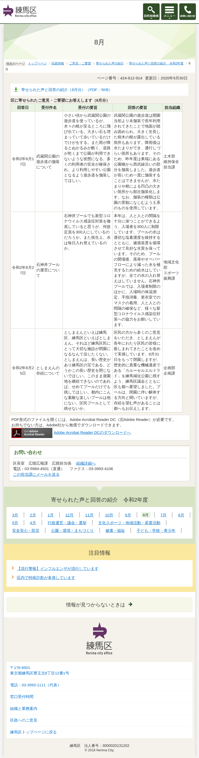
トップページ (37, 63)
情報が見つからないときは (95, 604)
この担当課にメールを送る (36, 474)
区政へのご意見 (23, 720)
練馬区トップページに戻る (33, 732)
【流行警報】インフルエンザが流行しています (57, 568)
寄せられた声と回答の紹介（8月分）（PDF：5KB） (66, 89)
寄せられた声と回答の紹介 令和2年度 (156, 63)
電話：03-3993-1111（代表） (35, 685)
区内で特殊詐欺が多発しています (46, 577)
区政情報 (58, 63)
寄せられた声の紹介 (110, 63)
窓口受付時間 (21, 697)
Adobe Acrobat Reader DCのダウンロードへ (71, 432)
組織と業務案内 (23, 709)
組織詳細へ (86, 463)
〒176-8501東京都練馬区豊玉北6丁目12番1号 (39, 670)
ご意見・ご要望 (80, 63)
